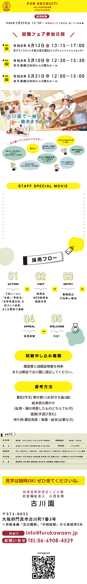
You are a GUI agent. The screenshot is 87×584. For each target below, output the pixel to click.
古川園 (43, 503)
